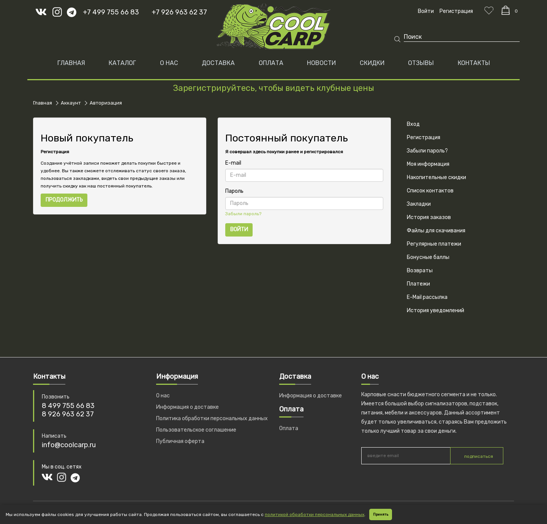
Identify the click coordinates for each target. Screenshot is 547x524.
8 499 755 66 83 (68, 406)
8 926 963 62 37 (68, 414)
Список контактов (430, 190)
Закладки (419, 204)
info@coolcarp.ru (69, 445)
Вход (413, 124)
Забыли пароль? (243, 213)
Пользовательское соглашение (196, 430)
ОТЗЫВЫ (421, 63)
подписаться (478, 456)
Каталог (122, 63)
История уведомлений (435, 310)
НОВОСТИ (321, 63)
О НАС (169, 63)
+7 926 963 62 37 (179, 12)
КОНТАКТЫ (474, 63)
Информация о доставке (187, 407)
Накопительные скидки (436, 177)
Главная (71, 63)
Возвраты (420, 270)
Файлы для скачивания (436, 230)
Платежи (418, 284)
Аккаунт (71, 103)
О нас (163, 395)
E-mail (233, 163)
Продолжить (64, 200)
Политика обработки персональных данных (212, 418)
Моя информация (428, 164)
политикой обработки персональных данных (314, 514)
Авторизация (106, 103)
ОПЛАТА (271, 63)
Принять (380, 514)
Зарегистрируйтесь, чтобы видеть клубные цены (273, 88)
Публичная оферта (180, 441)
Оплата (288, 428)
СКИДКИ (372, 63)
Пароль (234, 191)
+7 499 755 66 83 (111, 12)
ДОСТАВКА (218, 63)
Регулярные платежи (434, 244)
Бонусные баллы (428, 257)
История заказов (429, 217)
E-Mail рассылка (427, 297)
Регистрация (423, 137)
